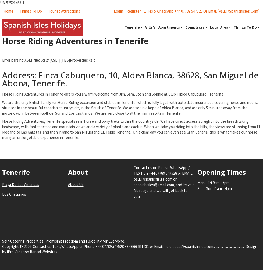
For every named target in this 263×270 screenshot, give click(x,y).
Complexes (196, 27)
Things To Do (31, 11)
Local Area (220, 27)
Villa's (150, 27)
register (133, 11)
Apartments (170, 27)
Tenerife (134, 27)
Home (8, 11)
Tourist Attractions (64, 11)
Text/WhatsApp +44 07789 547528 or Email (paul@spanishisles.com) (202, 11)
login (118, 11)
